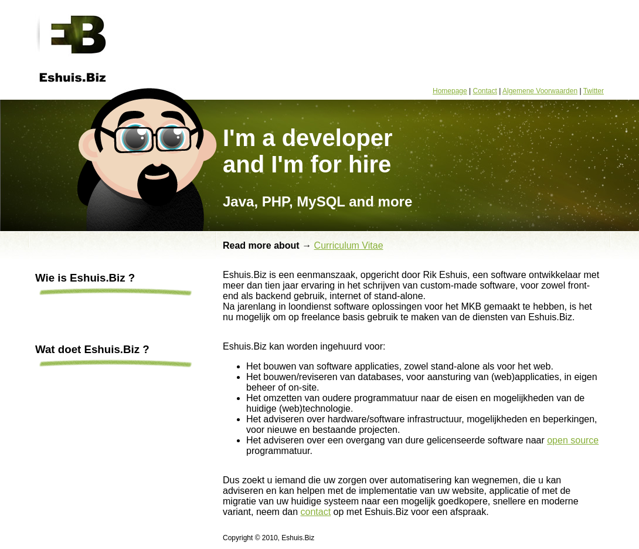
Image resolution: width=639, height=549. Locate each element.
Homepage (450, 91)
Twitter (593, 91)
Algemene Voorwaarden (539, 91)
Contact (485, 91)
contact (316, 512)
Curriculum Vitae (348, 245)
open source (573, 440)
